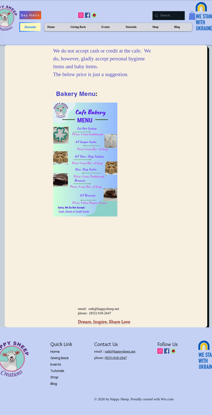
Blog (53, 383)
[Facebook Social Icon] (87, 15)
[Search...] (168, 15)
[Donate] (30, 27)
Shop (54, 377)
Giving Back (59, 358)
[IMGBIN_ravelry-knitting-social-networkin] (94, 15)
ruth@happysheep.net (103, 309)
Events (55, 364)
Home (55, 351)
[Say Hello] (30, 15)
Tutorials (57, 370)
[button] (192, 15)
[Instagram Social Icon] (80, 15)
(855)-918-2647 (116, 358)
